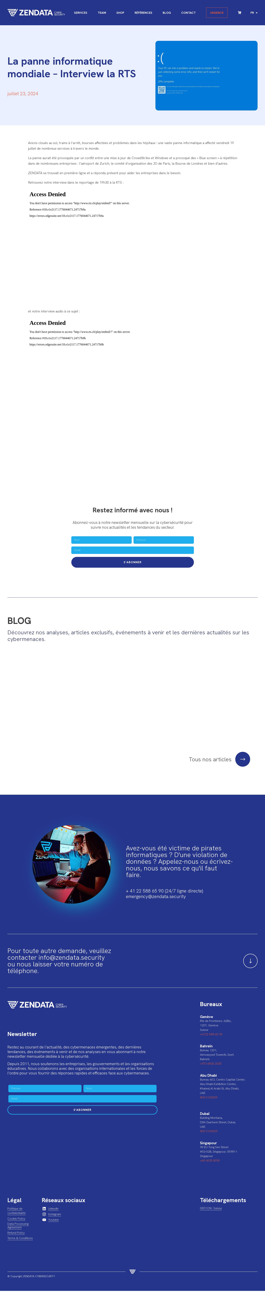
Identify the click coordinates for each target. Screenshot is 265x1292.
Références (143, 13)
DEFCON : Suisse (211, 1209)
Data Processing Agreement (18, 1226)
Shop (120, 13)
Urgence (217, 13)
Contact (188, 13)
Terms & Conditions (20, 1239)
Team (102, 13)
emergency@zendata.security (156, 897)
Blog (167, 13)
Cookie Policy (16, 1219)
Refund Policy (16, 1234)
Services (80, 13)
